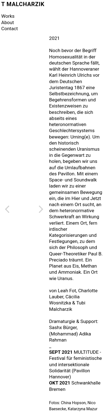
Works (8, 16)
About (7, 22)
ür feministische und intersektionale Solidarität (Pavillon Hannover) (75, 367)
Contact (9, 28)
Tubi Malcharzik (67, 306)
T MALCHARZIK (23, 4)
